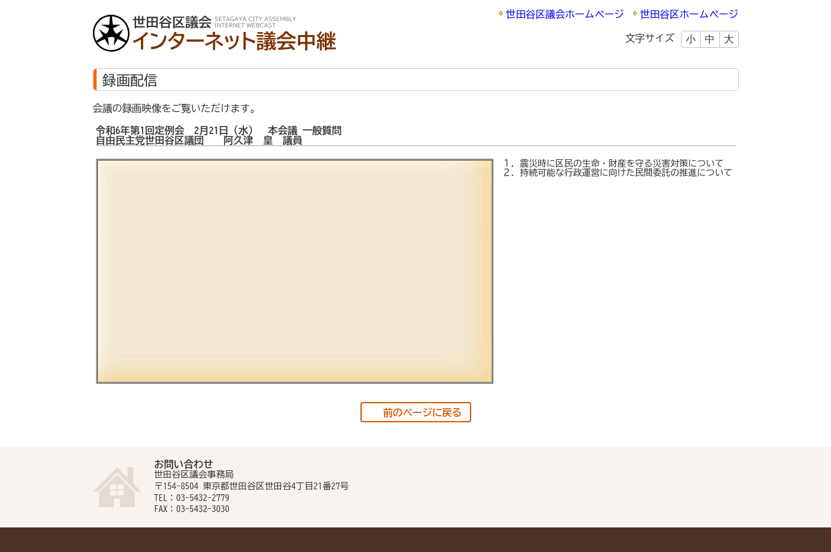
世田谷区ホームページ (689, 14)
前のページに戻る (422, 412)
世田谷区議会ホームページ (565, 14)
